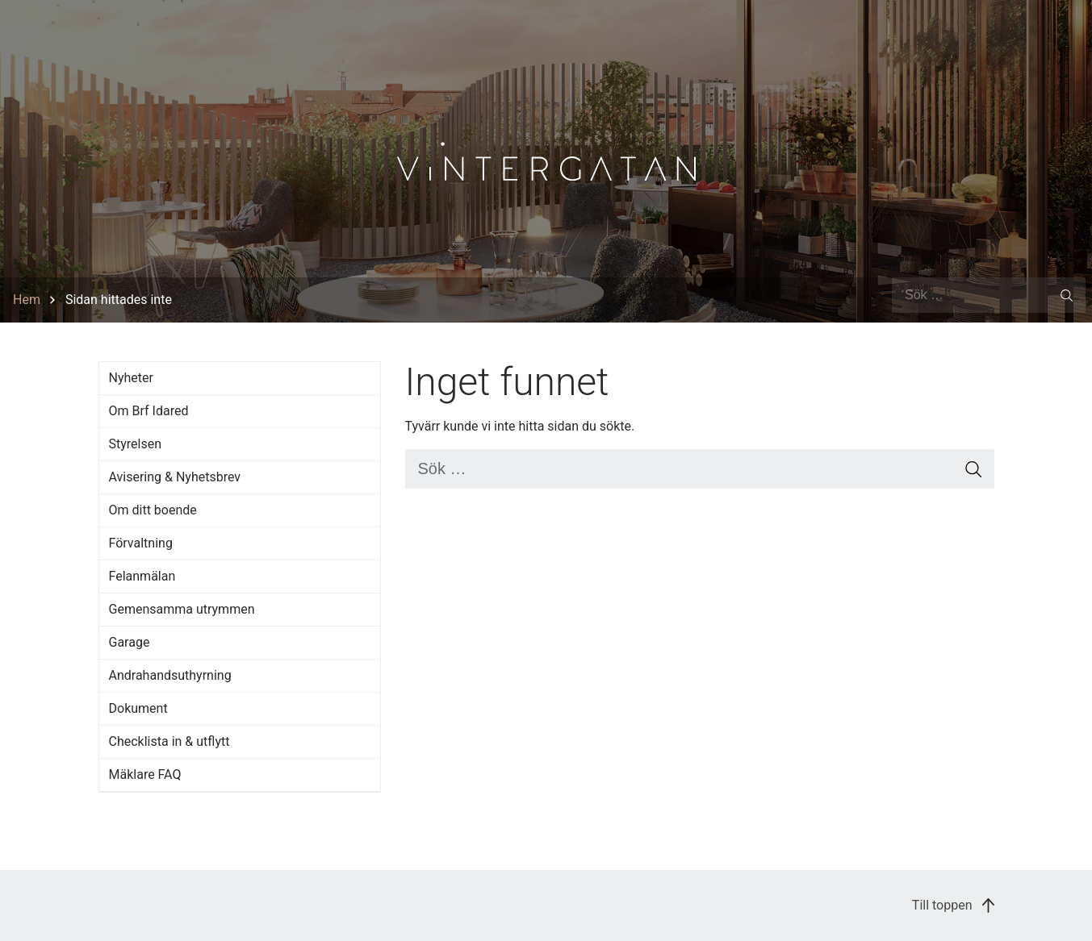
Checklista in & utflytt (169, 741)
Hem (26, 299)
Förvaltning (141, 543)
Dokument (138, 708)
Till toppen (953, 905)
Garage (129, 642)
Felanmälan (142, 576)
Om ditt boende (153, 510)
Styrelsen (135, 444)
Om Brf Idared (149, 410)
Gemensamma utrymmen (182, 609)
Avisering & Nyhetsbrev (175, 477)
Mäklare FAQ (145, 774)
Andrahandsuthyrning (170, 675)
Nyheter (131, 377)
